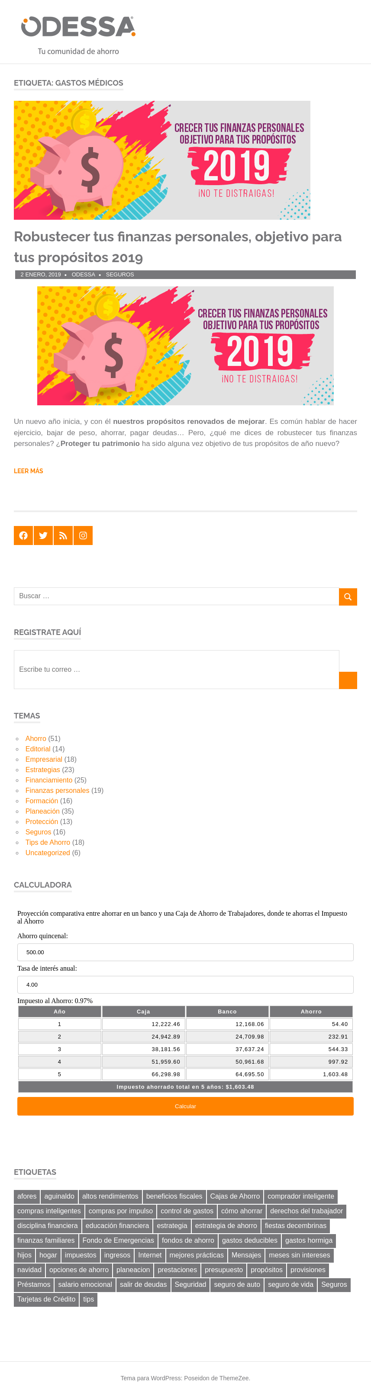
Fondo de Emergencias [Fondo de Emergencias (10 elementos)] (118, 1240)
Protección (42, 821)
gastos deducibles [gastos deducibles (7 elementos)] (249, 1240)
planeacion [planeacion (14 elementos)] (133, 1269)
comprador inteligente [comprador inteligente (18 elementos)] (301, 1196)
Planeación (43, 811)
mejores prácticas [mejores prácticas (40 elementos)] (197, 1255)
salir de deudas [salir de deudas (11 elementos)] (143, 1284)
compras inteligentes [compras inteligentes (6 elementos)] (49, 1211)
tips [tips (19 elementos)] (88, 1299)
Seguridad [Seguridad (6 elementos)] (190, 1284)
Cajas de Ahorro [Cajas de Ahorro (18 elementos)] (235, 1196)
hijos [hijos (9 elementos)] (24, 1255)
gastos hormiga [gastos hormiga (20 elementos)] (308, 1240)
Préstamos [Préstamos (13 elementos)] (33, 1284)
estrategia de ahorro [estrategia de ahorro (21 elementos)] (226, 1225)
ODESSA (83, 274)
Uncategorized (48, 852)
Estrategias (43, 769)
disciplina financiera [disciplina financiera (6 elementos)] (47, 1225)
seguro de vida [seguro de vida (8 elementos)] (290, 1284)
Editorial (38, 749)
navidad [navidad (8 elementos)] (29, 1269)
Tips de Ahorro (48, 842)
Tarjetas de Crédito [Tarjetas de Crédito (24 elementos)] (46, 1299)
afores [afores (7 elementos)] (26, 1196)
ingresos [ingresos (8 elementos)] (117, 1255)
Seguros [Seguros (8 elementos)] (334, 1284)
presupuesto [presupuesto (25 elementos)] (224, 1269)
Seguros (120, 274)
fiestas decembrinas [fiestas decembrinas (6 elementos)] (295, 1225)
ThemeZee (234, 1378)
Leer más (28, 471)
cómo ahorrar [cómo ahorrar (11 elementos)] (241, 1211)
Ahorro (36, 738)
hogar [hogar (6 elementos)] (48, 1255)
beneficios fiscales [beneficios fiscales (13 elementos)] (174, 1196)
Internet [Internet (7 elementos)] (149, 1255)
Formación (42, 801)
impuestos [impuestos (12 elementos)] (81, 1255)
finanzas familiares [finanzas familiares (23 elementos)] (46, 1240)
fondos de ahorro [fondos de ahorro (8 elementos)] (188, 1240)
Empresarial (44, 759)
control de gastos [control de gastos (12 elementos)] (187, 1211)
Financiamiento (49, 780)
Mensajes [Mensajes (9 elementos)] (246, 1255)
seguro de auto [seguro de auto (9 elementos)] (237, 1284)
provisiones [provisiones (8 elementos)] (308, 1269)
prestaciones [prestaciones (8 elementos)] (177, 1269)
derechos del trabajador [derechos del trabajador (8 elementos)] (306, 1211)
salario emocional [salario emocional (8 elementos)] (85, 1284)
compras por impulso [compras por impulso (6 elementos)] (121, 1211)
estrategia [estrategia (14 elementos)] (172, 1225)
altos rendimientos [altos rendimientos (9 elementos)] (110, 1196)
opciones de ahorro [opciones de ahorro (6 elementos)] (79, 1269)
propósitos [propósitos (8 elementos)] (267, 1269)
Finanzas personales (58, 790)
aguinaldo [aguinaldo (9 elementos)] (59, 1196)
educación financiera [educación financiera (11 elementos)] (117, 1225)
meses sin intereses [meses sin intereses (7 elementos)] (299, 1255)
